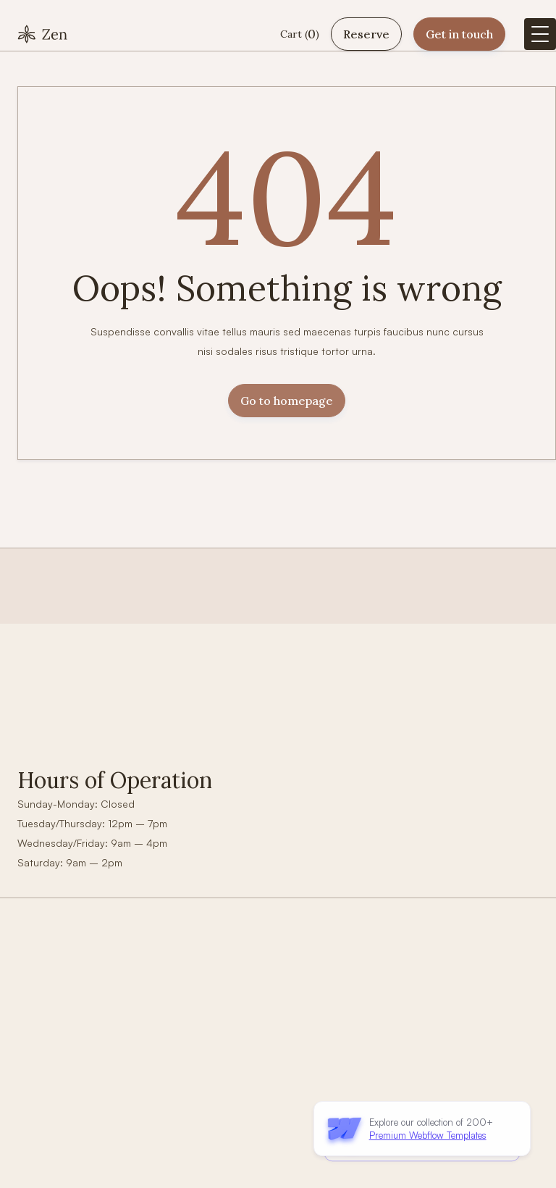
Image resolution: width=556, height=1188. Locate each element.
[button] (299, 34)
